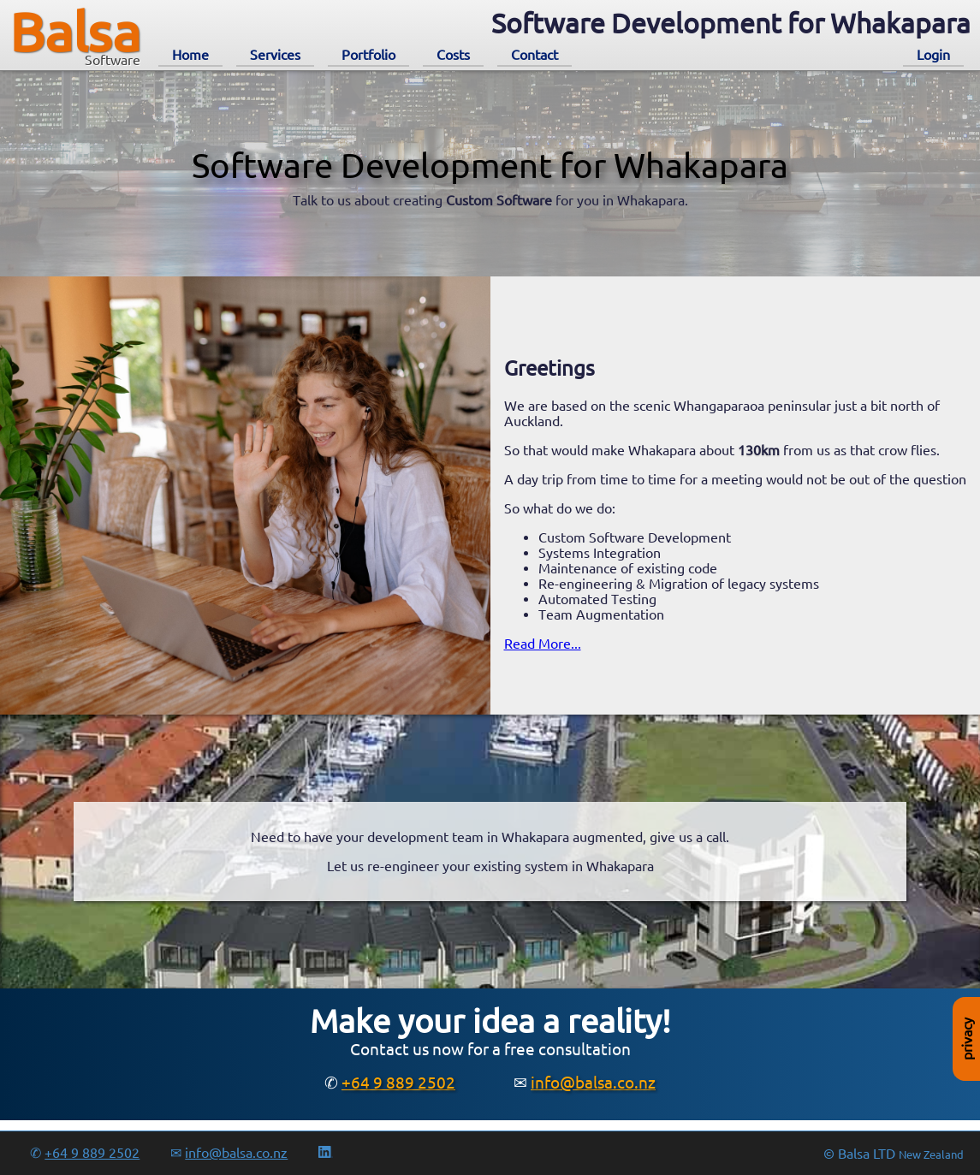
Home (190, 54)
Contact (534, 54)
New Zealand (931, 1154)
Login (933, 54)
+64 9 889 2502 (398, 1082)
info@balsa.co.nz (593, 1082)
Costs (453, 54)
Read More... (542, 643)
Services (275, 54)
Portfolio (368, 54)
